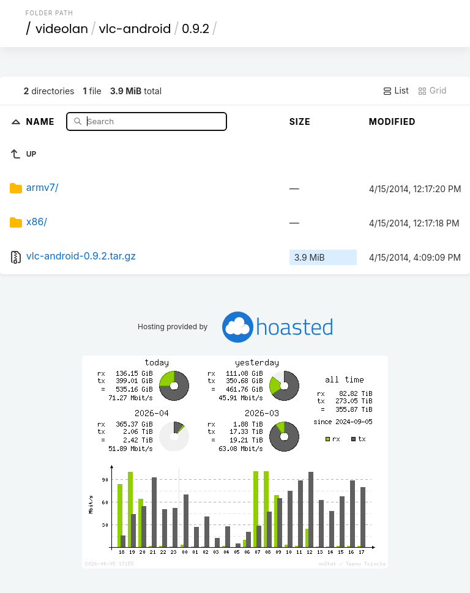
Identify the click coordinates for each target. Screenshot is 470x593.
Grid (432, 90)
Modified (392, 121)
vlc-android (135, 28)
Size (300, 121)
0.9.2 (195, 28)
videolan (61, 28)
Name (42, 121)
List (395, 90)
